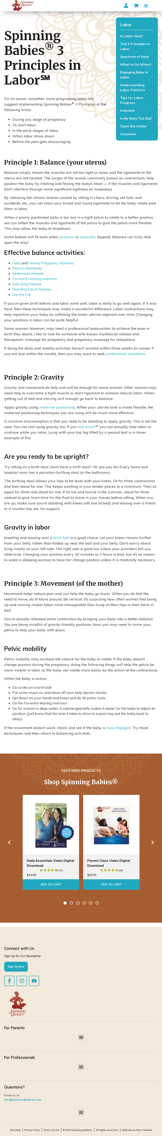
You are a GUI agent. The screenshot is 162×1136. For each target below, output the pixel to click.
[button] (146, 5)
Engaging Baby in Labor (134, 74)
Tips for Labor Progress (131, 100)
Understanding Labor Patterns (132, 87)
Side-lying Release (27, 284)
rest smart (86, 426)
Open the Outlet (133, 126)
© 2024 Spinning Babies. (77, 1129)
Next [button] (153, 842)
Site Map (15, 1129)
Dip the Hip (21, 294)
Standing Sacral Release (31, 289)
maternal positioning (57, 407)
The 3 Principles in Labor (135, 46)
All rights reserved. (107, 1129)
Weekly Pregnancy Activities (51, 263)
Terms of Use (51, 1129)
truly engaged (118, 727)
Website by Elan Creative (137, 1129)
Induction (127, 110)
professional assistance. (126, 353)
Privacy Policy (32, 1129)
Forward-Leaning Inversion (34, 278)
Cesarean (128, 134)
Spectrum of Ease (134, 57)
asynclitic (88, 237)
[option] (51, 842)
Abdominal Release (28, 273)
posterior (66, 237)
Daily (16, 263)
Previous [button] (9, 842)
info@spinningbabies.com (22, 1099)
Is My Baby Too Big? (136, 118)
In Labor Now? (131, 36)
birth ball (61, 537)
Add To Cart (50, 884)
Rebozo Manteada (27, 268)
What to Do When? (135, 64)
